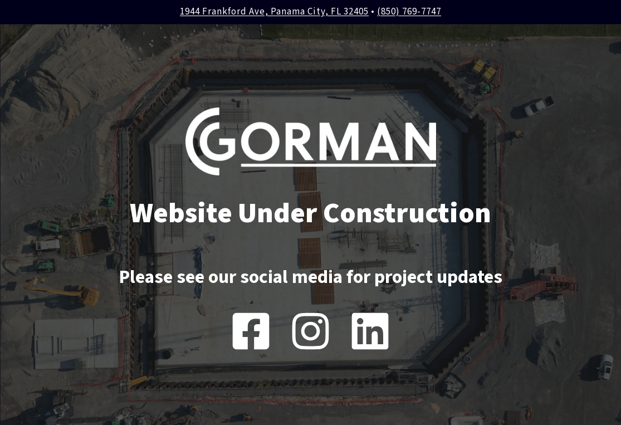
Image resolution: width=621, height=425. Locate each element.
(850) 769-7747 (409, 11)
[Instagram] (310, 331)
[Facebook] (251, 331)
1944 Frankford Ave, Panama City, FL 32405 (274, 11)
